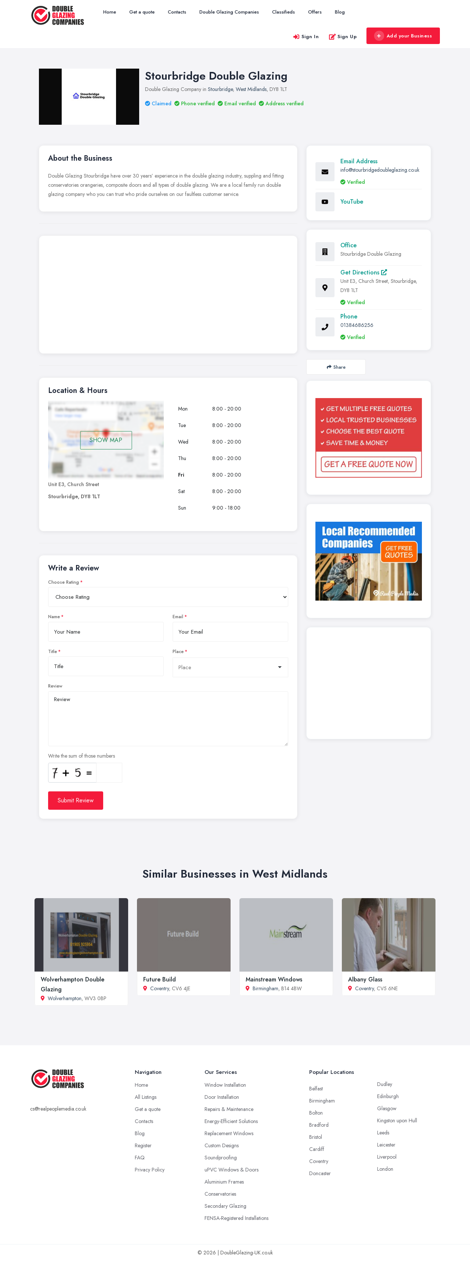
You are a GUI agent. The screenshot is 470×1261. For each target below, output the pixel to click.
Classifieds (283, 11)
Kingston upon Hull (397, 1120)
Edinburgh (388, 1096)
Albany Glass (365, 979)
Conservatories (220, 1194)
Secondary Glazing (225, 1206)
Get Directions (363, 272)
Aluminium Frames (224, 1181)
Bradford (319, 1125)
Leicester (386, 1144)
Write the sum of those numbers (81, 755)
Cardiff (316, 1149)
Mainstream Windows (274, 979)
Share (336, 367)
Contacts (177, 11)
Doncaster (320, 1173)
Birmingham (265, 988)
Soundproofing (221, 1157)
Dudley (384, 1084)
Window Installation (225, 1085)
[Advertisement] (168, 296)
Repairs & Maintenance (229, 1109)
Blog (340, 11)
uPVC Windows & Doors (231, 1169)
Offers (315, 11)
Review (55, 686)
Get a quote (142, 11)
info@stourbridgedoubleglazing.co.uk (379, 170)
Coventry (159, 988)
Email (178, 616)
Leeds (383, 1132)
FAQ (140, 1157)
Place (178, 651)
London (385, 1169)
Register (143, 1145)
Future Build (159, 979)
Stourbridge (220, 89)
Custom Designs (222, 1145)
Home (109, 11)
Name (54, 616)
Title (52, 651)
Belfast (316, 1088)
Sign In (306, 36)
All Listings (145, 1097)
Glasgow (387, 1108)
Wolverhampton (65, 998)
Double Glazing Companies (229, 11)
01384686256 (356, 325)
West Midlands (251, 89)
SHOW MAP (106, 440)
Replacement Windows (229, 1133)
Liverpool (387, 1156)
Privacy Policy (149, 1169)
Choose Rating (63, 582)
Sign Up (343, 36)
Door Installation (222, 1097)
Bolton (316, 1112)
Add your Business (403, 36)
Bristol (315, 1137)
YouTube (351, 201)
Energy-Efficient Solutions (231, 1121)
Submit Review (76, 800)
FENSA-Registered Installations (236, 1218)
